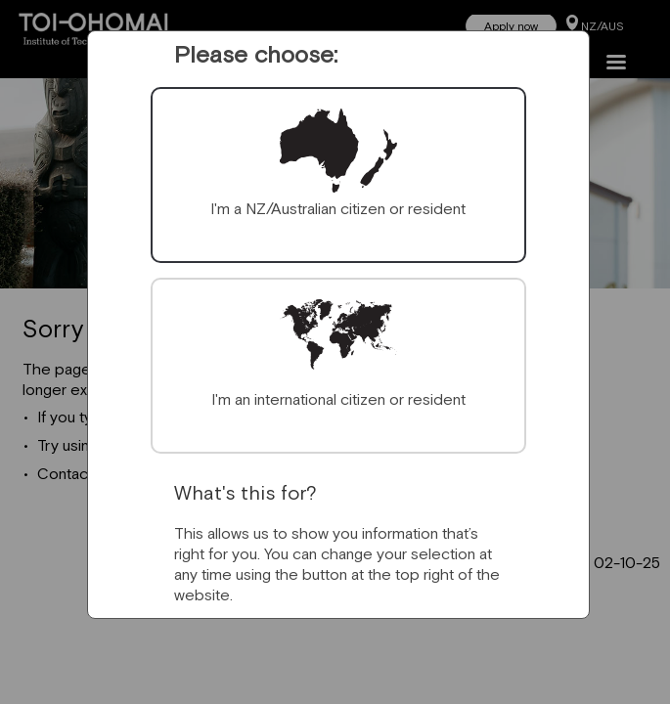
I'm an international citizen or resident (338, 399)
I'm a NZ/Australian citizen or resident (338, 208)
